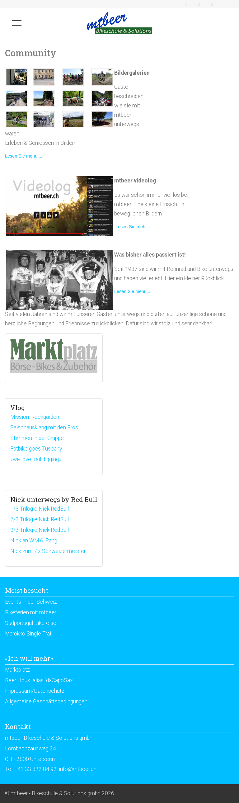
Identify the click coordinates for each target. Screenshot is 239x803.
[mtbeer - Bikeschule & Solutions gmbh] (119, 23)
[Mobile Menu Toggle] (16, 23)
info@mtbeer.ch (77, 769)
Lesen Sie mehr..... (23, 156)
